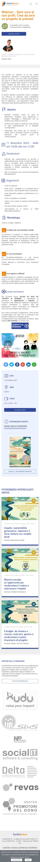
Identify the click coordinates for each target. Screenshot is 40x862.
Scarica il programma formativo (20, 471)
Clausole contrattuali (19, 847)
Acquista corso (13, 34)
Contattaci (6, 847)
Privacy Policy (17, 860)
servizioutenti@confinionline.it (15, 428)
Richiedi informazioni (20, 681)
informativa (33, 847)
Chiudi (28, 860)
